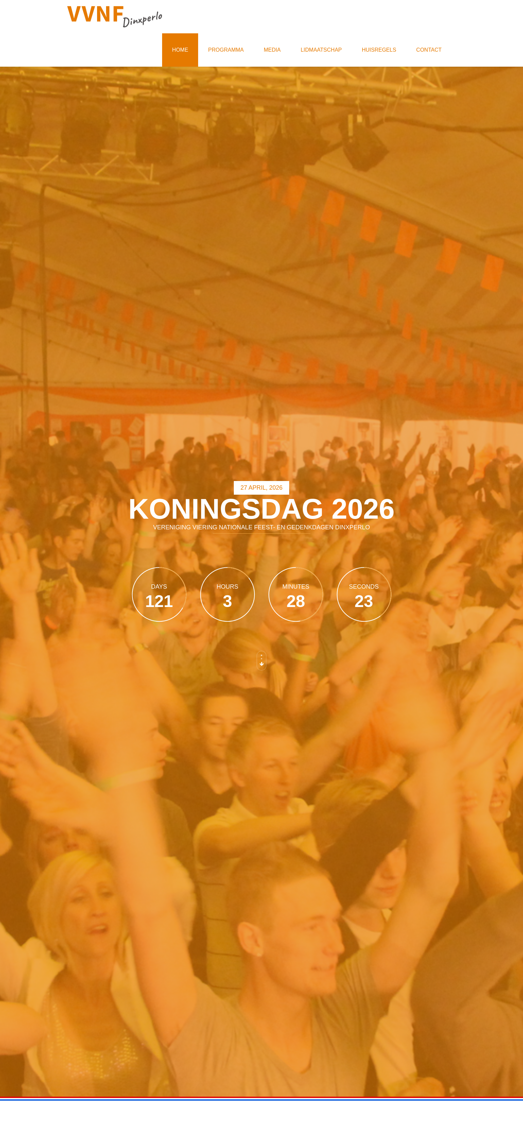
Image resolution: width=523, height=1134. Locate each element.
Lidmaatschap (321, 50)
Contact (429, 50)
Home (180, 50)
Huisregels (379, 50)
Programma (226, 50)
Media (272, 50)
